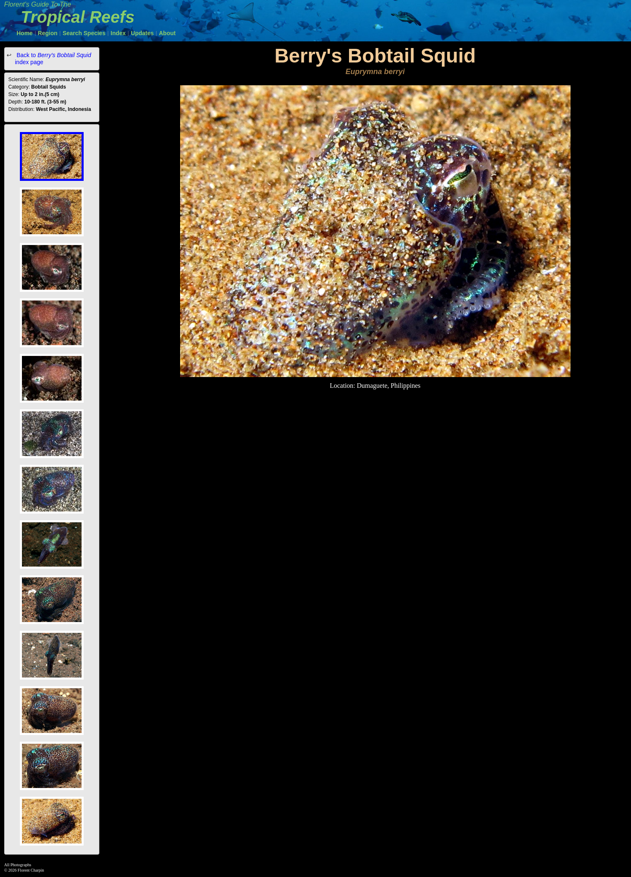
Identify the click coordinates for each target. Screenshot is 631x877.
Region (47, 33)
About (167, 33)
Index (118, 33)
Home (25, 33)
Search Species (84, 33)
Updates (142, 33)
